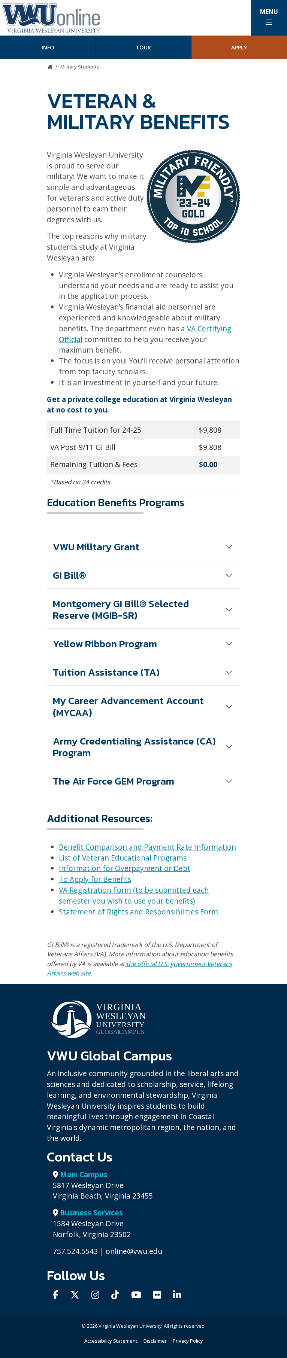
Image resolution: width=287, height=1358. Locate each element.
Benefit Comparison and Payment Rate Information (147, 847)
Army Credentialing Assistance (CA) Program (134, 747)
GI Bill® (69, 575)
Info (48, 47)
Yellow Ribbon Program (105, 643)
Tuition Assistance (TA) (106, 672)
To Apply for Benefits (95, 879)
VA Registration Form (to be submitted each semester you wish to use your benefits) (134, 895)
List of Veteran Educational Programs (123, 858)
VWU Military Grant (96, 546)
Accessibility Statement (111, 1340)
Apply (239, 47)
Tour (143, 47)
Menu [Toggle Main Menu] (269, 17)
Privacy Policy (188, 1340)
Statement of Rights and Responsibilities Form (138, 912)
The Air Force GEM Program (113, 781)
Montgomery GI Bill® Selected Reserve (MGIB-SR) (121, 609)
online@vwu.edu (134, 1251)
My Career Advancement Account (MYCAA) (128, 706)
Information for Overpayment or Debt (124, 868)
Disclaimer (155, 1340)
